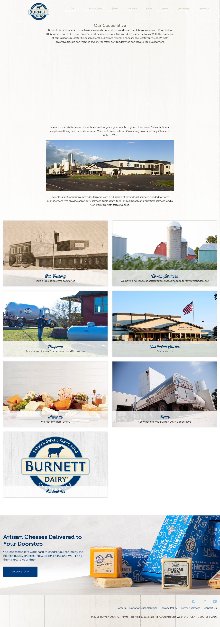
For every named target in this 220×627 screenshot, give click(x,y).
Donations (181, 10)
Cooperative (70, 10)
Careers (162, 10)
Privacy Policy (169, 608)
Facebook (194, 601)
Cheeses (113, 10)
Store (147, 10)
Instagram (204, 601)
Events (202, 10)
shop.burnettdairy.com (63, 131)
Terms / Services (190, 608)
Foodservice (93, 10)
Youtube (215, 601)
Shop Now (20, 571)
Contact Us (210, 608)
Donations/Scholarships (143, 608)
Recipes (130, 10)
